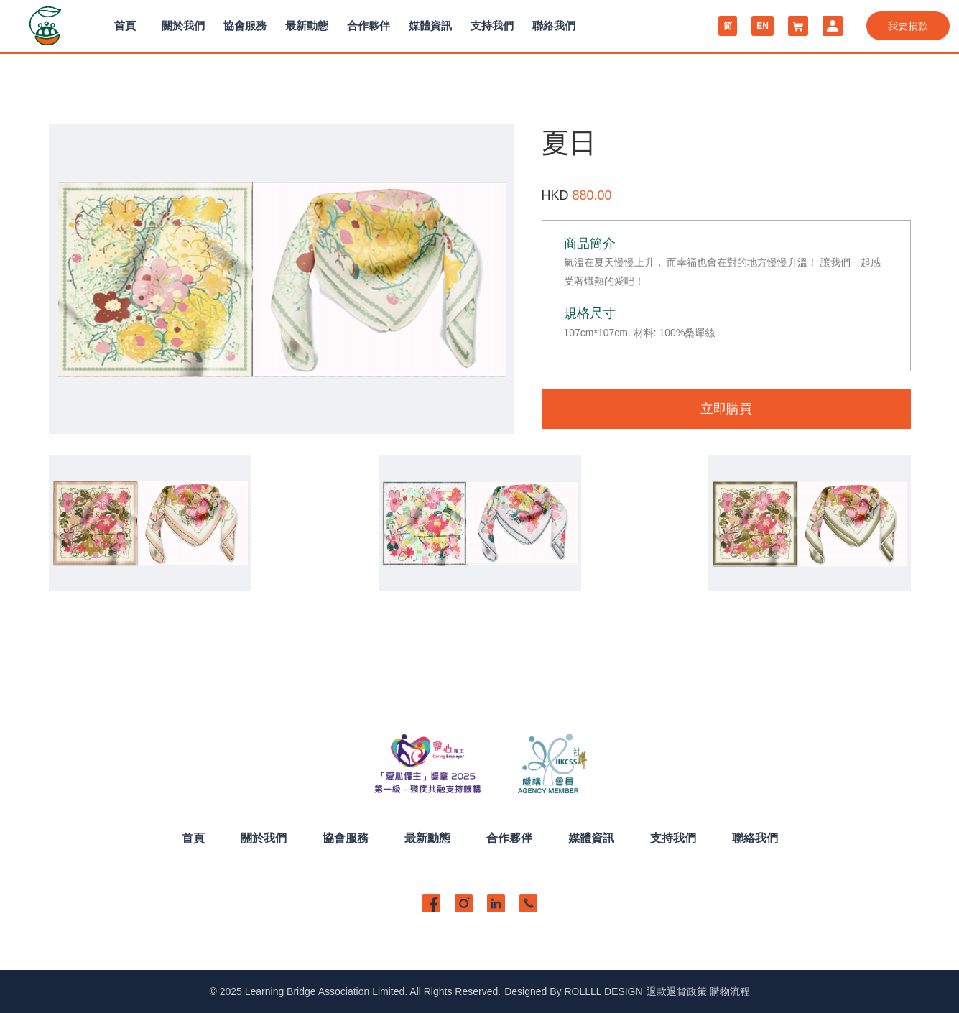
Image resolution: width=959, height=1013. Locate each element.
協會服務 (245, 25)
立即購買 (726, 409)
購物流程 (730, 991)
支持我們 (492, 25)
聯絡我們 (553, 25)
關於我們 (183, 25)
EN (762, 26)
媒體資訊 (430, 25)
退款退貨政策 (677, 991)
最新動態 (306, 25)
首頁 (125, 25)
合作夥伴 (368, 25)
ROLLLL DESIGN (603, 991)
